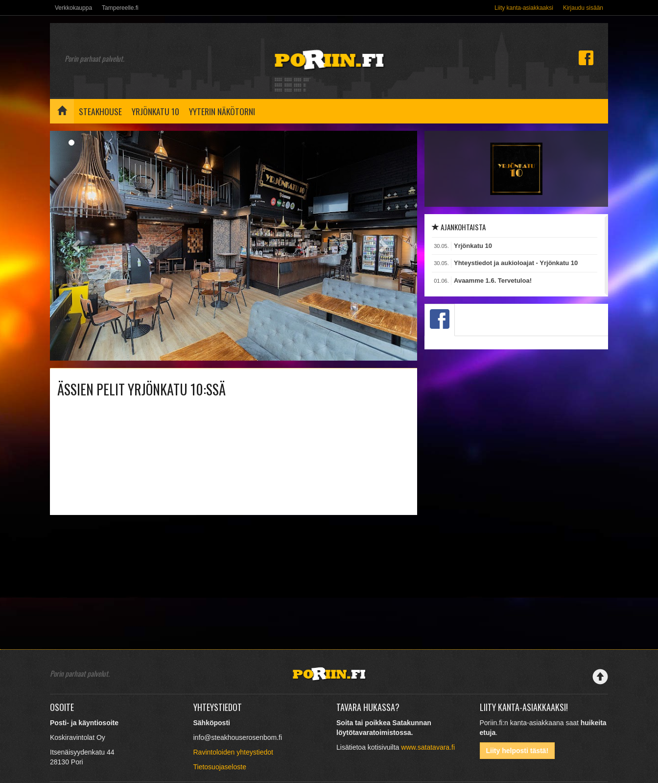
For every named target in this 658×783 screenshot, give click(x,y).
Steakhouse (100, 111)
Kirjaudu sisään (583, 7)
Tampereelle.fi (120, 7)
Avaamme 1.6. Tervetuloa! (493, 280)
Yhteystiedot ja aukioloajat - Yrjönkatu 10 (516, 263)
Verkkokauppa (73, 7)
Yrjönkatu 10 (155, 111)
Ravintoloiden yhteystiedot (233, 752)
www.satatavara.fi (428, 747)
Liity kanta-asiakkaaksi (523, 7)
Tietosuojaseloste (219, 767)
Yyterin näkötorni (222, 111)
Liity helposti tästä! (517, 751)
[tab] (439, 320)
